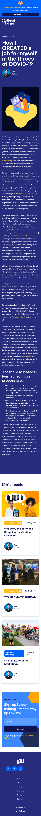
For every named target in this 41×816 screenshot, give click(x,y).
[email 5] (20, 721)
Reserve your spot (20, 14)
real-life (5, 430)
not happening (22, 194)
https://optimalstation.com (19, 269)
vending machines (8, 284)
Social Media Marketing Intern (26, 236)
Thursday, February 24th (11, 7)
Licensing (20, 791)
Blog (20, 787)
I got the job (19, 317)
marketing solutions (21, 281)
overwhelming (7, 161)
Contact (20, 783)
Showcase (20, 779)
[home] (8, 22)
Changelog (20, 799)
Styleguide (20, 795)
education (28, 356)
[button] (37, 22)
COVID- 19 (10, 182)
